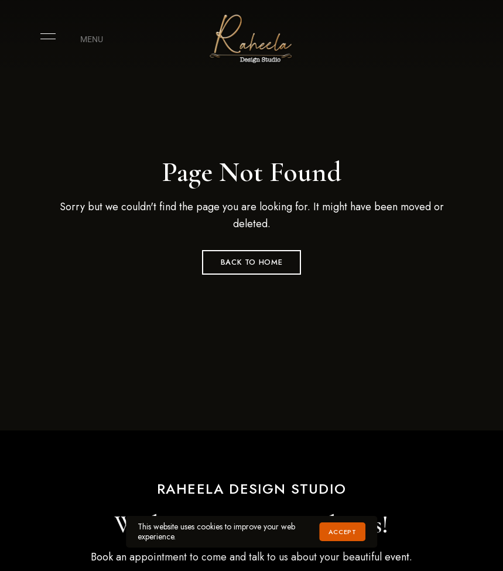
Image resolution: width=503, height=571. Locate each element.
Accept (342, 531)
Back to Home (252, 262)
